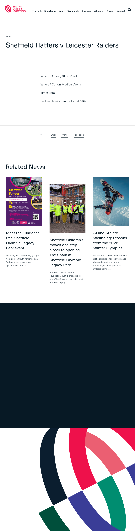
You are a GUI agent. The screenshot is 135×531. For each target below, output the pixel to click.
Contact (120, 11)
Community (73, 11)
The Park (37, 11)
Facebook (79, 135)
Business (86, 11)
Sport (62, 11)
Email (53, 135)
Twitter (64, 135)
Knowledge (50, 11)
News (110, 11)
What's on (99, 11)
